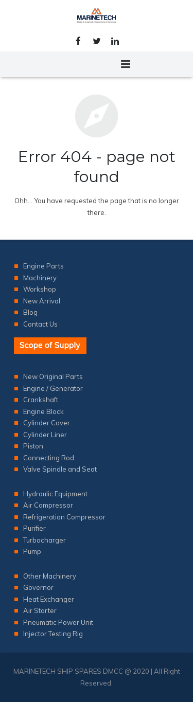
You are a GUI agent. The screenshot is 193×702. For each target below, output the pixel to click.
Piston (33, 446)
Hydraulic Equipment (55, 494)
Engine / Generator (53, 388)
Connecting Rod (48, 458)
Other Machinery (49, 576)
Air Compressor (48, 505)
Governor (38, 587)
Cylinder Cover (46, 423)
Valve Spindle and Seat (60, 469)
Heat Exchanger (48, 599)
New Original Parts (53, 376)
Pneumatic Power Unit (58, 622)
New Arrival (41, 301)
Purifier (34, 528)
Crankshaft (40, 399)
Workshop (39, 289)
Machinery (40, 278)
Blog (30, 312)
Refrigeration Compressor (64, 517)
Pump (32, 551)
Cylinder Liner (45, 434)
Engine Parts (43, 266)
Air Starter (40, 610)
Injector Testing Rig (53, 633)
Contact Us (40, 324)
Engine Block (43, 411)
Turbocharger (44, 540)
